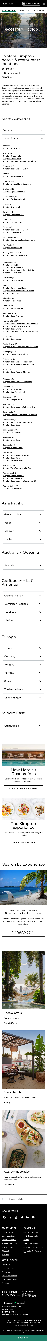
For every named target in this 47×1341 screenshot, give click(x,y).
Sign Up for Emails (8, 1268)
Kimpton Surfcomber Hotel (14, 288)
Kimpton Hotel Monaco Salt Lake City (19, 407)
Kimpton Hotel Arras (12, 148)
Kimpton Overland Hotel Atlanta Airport (20, 161)
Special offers (13, 1013)
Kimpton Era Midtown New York (16, 326)
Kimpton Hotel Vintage (13, 389)
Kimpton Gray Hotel (11, 207)
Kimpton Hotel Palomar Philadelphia (18, 364)
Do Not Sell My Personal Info (32, 1251)
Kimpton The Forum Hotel (14, 199)
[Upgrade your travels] (23, 842)
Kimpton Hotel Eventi (12, 329)
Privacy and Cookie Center (33, 1247)
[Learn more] (9, 1185)
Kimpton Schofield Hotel (13, 215)
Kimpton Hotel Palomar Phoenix (16, 372)
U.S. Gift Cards (7, 1247)
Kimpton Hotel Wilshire (13, 267)
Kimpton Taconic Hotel (13, 280)
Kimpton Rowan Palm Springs (15, 354)
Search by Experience (23, 864)
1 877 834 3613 (29, 1296)
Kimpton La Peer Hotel (12, 273)
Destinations (9, 10)
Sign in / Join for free (31, 3)
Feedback (5, 1283)
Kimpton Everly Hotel (12, 265)
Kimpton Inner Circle (9, 1243)
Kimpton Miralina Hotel (13, 448)
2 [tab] (22, 903)
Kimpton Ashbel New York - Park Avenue (20, 323)
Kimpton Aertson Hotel (13, 308)
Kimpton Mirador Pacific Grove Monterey (20, 347)
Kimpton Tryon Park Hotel (14, 191)
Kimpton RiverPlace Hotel (14, 392)
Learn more (8, 1312)
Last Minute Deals (8, 1236)
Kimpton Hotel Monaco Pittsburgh (17, 382)
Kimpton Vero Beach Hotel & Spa (17, 468)
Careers (26, 1240)
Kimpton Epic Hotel (11, 293)
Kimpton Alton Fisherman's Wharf (17, 422)
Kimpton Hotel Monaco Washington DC (20, 481)
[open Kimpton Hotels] (15, 1199)
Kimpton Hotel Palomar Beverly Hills (18, 270)
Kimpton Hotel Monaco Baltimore (17, 169)
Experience (24, 10)
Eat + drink (38, 10)
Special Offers (7, 1232)
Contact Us (6, 1264)
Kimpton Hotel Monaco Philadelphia (18, 362)
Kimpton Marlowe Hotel (13, 176)
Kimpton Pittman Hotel (12, 222)
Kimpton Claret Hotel (12, 232)
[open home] (2, 1199)
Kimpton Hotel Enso (11, 425)
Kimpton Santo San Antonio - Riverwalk (20, 415)
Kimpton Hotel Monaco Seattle (16, 455)
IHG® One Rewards (9, 1240)
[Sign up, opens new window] (7, 1103)
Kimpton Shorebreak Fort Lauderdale (19, 240)
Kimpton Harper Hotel (12, 248)
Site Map (5, 1254)
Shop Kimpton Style (31, 1243)
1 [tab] (20, 903)
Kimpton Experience (31, 1232)
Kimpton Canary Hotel (12, 432)
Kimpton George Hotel (12, 478)
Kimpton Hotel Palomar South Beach (18, 291)
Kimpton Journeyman (12, 301)
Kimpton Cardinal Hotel (13, 488)
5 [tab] (26, 902)
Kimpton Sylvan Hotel (12, 156)
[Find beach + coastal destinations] (23, 932)
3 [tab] (24, 903)
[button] (44, 3)
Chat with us (6, 1251)
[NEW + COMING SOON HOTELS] (23, 788)
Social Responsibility (31, 1236)
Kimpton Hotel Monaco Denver (16, 230)
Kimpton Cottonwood (12, 339)
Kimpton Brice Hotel (11, 440)
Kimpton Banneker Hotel (13, 476)
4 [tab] (25, 903)
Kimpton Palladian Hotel (13, 460)
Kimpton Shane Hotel (12, 158)
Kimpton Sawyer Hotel (12, 399)
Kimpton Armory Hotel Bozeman (17, 184)
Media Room (6, 1272)
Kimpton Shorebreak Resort (15, 255)
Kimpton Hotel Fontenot (13, 316)
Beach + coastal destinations (23, 913)
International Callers (9, 1279)
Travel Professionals (9, 1276)
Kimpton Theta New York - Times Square (20, 331)
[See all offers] (10, 1023)
